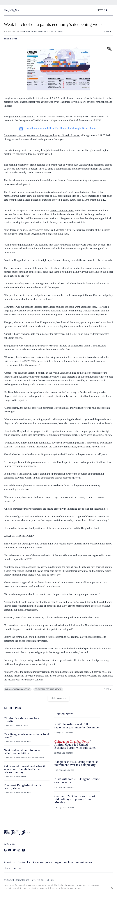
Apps (58, 862)
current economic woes (62, 210)
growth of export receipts (22, 116)
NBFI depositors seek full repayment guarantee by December (77, 726)
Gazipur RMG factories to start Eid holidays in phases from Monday (74, 799)
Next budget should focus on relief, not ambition (22, 752)
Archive (68, 862)
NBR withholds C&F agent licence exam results (77, 780)
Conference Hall (13, 868)
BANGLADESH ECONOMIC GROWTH (48, 689)
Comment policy (42, 862)
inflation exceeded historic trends (94, 260)
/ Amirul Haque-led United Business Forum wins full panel (75, 744)
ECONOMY (59, 31)
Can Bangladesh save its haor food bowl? (26, 736)
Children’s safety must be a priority (21, 720)
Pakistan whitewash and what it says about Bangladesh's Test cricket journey (24, 769)
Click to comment (58, 698)
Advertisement (84, 862)
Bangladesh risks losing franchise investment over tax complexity (76, 763)
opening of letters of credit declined (27, 164)
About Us (9, 862)
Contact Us (24, 862)
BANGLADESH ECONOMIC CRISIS (17, 689)
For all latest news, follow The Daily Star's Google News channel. (58, 128)
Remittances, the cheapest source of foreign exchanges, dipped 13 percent (42, 135)
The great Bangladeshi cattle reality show (22, 787)
